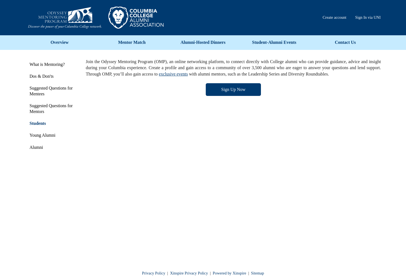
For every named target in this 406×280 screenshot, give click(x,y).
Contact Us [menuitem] (345, 42)
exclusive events (173, 74)
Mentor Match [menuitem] (132, 42)
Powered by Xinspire (229, 273)
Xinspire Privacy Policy (189, 273)
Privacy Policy (153, 273)
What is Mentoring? (47, 64)
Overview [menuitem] (59, 42)
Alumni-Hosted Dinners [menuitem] (202, 42)
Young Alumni (42, 135)
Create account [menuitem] (334, 17)
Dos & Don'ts (42, 76)
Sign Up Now (233, 89)
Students (38, 123)
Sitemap (257, 273)
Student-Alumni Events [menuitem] (274, 42)
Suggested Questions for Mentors (51, 108)
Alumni (36, 147)
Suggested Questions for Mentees (51, 91)
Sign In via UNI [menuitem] (368, 17)
